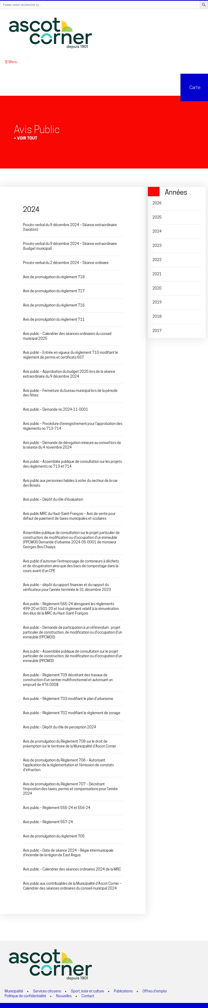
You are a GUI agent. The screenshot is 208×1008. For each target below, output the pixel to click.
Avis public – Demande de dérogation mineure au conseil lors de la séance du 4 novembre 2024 (72, 444)
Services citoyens (47, 990)
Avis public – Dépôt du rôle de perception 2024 (59, 726)
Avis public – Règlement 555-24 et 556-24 (56, 807)
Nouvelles (64, 995)
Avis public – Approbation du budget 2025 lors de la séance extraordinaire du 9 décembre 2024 (69, 373)
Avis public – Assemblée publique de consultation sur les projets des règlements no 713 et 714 (72, 463)
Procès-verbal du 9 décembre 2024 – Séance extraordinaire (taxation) (70, 226)
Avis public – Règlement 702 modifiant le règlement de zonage (71, 712)
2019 (157, 301)
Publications (123, 990)
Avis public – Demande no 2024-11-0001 (55, 409)
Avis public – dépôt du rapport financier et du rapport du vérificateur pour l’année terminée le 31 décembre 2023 (67, 586)
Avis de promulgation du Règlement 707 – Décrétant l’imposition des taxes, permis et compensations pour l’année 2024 (70, 788)
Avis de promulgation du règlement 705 (54, 835)
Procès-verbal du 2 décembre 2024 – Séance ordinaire (66, 262)
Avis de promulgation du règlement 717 (54, 290)
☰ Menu (11, 61)
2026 (157, 202)
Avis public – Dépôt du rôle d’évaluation (53, 499)
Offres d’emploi (155, 990)
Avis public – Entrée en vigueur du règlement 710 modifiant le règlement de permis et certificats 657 (70, 354)
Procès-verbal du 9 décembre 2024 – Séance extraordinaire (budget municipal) (70, 245)
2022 (157, 259)
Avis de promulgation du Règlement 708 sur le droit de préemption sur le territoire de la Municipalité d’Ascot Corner (69, 743)
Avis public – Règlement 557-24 (48, 821)
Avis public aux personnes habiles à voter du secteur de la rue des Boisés (70, 482)
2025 (157, 216)
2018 (157, 316)
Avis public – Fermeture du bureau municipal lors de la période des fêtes (70, 392)
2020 (157, 287)
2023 (157, 245)
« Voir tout (25, 137)
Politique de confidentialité (25, 995)
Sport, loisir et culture (87, 990)
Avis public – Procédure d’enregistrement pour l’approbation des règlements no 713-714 (72, 425)
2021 (157, 273)
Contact (88, 995)
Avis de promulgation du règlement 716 (54, 304)
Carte (194, 87)
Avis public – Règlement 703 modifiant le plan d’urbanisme (68, 698)
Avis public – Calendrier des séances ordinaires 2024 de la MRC (72, 868)
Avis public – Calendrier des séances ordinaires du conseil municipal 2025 (67, 335)
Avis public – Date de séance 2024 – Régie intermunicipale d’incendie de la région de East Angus (68, 851)
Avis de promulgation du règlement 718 (54, 276)
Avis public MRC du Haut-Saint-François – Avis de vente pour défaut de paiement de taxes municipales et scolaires (69, 515)
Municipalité (14, 990)
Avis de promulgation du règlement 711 (54, 319)
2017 (157, 330)
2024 (157, 230)
